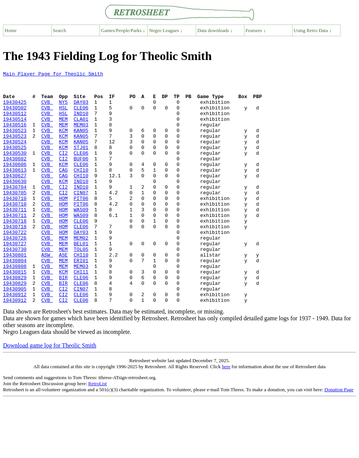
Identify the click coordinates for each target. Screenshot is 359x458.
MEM (63, 129)
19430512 (14, 122)
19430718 (14, 251)
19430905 (14, 332)
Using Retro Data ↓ (313, 30)
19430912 (14, 339)
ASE (63, 292)
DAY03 (81, 108)
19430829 (14, 319)
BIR (63, 319)
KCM (63, 142)
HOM (63, 224)
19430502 (14, 115)
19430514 (14, 129)
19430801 (14, 292)
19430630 (14, 203)
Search (59, 30)
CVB (47, 108)
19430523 (14, 142)
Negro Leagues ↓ (166, 30)
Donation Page (338, 436)
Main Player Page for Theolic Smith (53, 74)
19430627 (14, 197)
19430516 (14, 135)
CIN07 (81, 217)
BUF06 (81, 176)
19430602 (14, 176)
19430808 (14, 305)
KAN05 (81, 142)
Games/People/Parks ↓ (123, 30)
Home (11, 30)
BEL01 (81, 278)
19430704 (14, 210)
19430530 (14, 169)
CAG (63, 190)
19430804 (14, 298)
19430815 (14, 312)
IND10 (81, 122)
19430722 (14, 264)
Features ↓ (255, 30)
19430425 (14, 108)
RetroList (97, 430)
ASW (47, 292)
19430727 (14, 278)
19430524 (14, 156)
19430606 (14, 183)
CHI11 (81, 312)
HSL (63, 115)
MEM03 (81, 135)
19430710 (14, 224)
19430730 (14, 285)
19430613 (14, 190)
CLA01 (81, 129)
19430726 (14, 271)
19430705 (14, 217)
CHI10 (81, 190)
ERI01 (81, 298)
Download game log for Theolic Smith (49, 392)
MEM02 (81, 271)
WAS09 (81, 237)
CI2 (63, 169)
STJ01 (81, 163)
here (226, 413)
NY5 (63, 108)
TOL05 (81, 285)
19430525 (14, 163)
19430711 (14, 237)
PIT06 (81, 224)
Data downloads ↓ (215, 30)
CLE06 (81, 115)
